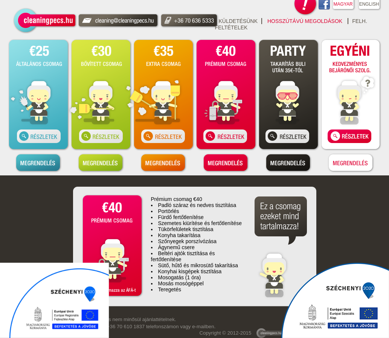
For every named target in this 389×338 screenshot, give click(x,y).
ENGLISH (369, 4)
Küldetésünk (238, 21)
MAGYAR (342, 4)
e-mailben (203, 326)
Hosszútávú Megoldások (304, 21)
